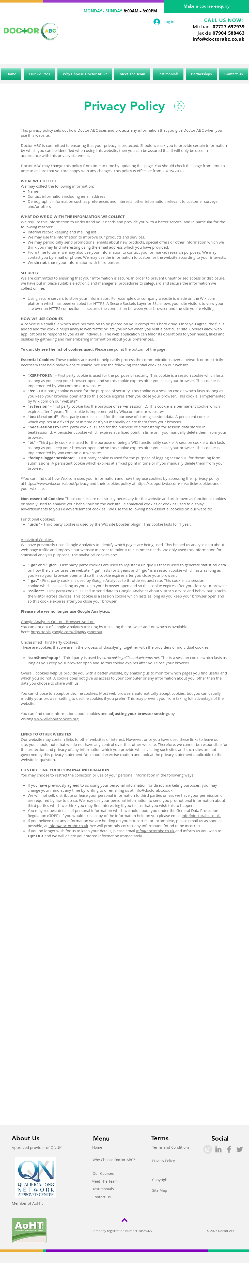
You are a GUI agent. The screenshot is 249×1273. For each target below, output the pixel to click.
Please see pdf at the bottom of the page (93, 349)
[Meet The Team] (104, 1181)
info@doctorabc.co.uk (219, 39)
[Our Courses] (103, 1173)
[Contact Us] (101, 1197)
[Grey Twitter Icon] (239, 1149)
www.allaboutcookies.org (56, 718)
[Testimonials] (103, 1188)
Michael (219, 27)
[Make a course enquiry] (206, 6)
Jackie (221, 33)
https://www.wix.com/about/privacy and (60, 483)
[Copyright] (160, 1179)
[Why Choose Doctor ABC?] (113, 1159)
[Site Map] (159, 1190)
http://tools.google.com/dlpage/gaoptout (66, 631)
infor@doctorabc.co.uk (68, 825)
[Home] (97, 1147)
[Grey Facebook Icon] (229, 1149)
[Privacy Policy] (163, 1160)
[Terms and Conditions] (171, 1147)
